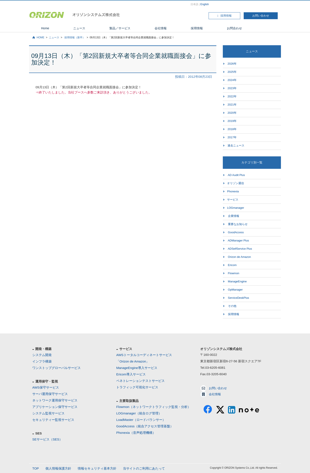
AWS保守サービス (45, 387)
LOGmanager (235, 207)
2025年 (232, 71)
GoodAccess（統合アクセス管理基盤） (144, 426)
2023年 (232, 88)
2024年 (232, 80)
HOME (40, 37)
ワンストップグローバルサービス (56, 368)
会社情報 (161, 28)
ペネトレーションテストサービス (140, 381)
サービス (232, 199)
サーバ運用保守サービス (50, 394)
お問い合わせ (260, 15)
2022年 (232, 96)
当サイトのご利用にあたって (144, 468)
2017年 (232, 137)
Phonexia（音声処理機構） (136, 432)
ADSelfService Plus (239, 248)
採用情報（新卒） (74, 37)
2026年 (232, 63)
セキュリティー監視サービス (53, 420)
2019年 (232, 121)
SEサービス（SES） (47, 439)
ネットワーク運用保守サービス (55, 400)
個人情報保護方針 (58, 468)
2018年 (232, 129)
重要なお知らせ (237, 224)
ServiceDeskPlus (238, 297)
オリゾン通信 (235, 183)
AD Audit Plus (236, 175)
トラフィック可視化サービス (137, 387)
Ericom (232, 265)
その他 (231, 306)
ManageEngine (237, 281)
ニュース (79, 28)
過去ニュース (236, 145)
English (204, 4)
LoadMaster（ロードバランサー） (141, 420)
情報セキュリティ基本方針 (97, 468)
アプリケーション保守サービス (55, 407)
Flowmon (233, 273)
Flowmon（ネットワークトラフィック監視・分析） (153, 407)
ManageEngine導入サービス (136, 368)
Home (45, 28)
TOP (35, 468)
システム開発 (42, 355)
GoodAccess (235, 232)
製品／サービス (119, 28)
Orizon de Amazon (239, 256)
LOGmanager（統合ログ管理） (139, 413)
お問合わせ (234, 28)
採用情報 (224, 15)
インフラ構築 (42, 361)
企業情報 (233, 216)
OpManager (235, 289)
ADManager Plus (238, 240)
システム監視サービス (48, 413)
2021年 (232, 104)
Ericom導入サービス (131, 374)
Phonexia (233, 191)
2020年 (232, 112)
